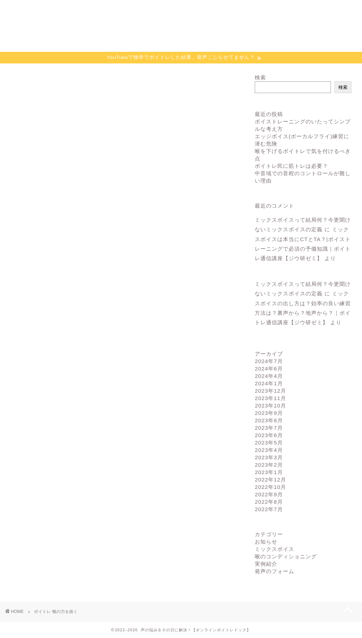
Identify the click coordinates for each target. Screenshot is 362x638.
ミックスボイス (274, 549)
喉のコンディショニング (286, 556)
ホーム (36, 8)
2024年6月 (269, 369)
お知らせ (266, 542)
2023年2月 (269, 465)
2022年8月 (269, 502)
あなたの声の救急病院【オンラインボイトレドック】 (181, 34)
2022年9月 (269, 494)
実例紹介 (266, 564)
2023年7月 (269, 428)
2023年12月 (270, 391)
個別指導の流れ (152, 8)
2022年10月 (270, 487)
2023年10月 (270, 406)
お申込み (210, 8)
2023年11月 (270, 398)
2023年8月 (269, 420)
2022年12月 (270, 480)
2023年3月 (269, 457)
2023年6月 (269, 435)
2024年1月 (269, 383)
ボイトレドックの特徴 (94, 11)
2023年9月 (269, 413)
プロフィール (268, 8)
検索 (260, 77)
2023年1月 (269, 472)
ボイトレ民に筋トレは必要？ (291, 166)
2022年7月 (269, 509)
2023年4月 (269, 450)
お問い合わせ (325, 8)
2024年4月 (269, 376)
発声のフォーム (274, 571)
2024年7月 (269, 361)
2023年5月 (269, 443)
